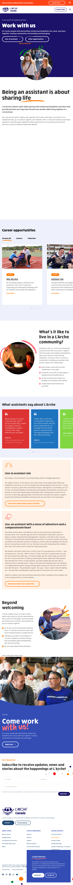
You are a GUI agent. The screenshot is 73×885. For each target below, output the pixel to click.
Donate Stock (55, 849)
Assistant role (57, 279)
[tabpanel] (22, 274)
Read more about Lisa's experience (21, 584)
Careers (19, 238)
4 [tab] (38, 451)
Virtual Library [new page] (22, 823)
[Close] (68, 852)
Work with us (55, 837)
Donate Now (60, 9)
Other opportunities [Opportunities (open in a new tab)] (36, 39)
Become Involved (57, 831)
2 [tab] (34, 451)
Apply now (9, 744)
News (3, 846)
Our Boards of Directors (9, 840)
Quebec (29, 840)
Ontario (29, 837)
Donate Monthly (56, 843)
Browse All (6, 238)
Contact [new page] (7, 823)
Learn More (10, 293)
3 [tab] (36, 451)
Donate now (56, 3)
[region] (49, 866)
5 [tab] (40, 451)
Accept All (37, 875)
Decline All (50, 875)
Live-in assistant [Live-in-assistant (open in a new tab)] (11, 39)
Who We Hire (12, 279)
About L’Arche (6, 831)
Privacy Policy (6, 869)
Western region (31, 843)
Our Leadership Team (8, 843)
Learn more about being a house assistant (24, 503)
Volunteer (32, 238)
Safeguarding (6, 837)
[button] (70, 2)
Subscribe (63, 794)
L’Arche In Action (56, 834)
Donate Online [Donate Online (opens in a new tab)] (55, 840)
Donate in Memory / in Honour (60, 846)
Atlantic (29, 834)
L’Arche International (33, 846)
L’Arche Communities (34, 831)
